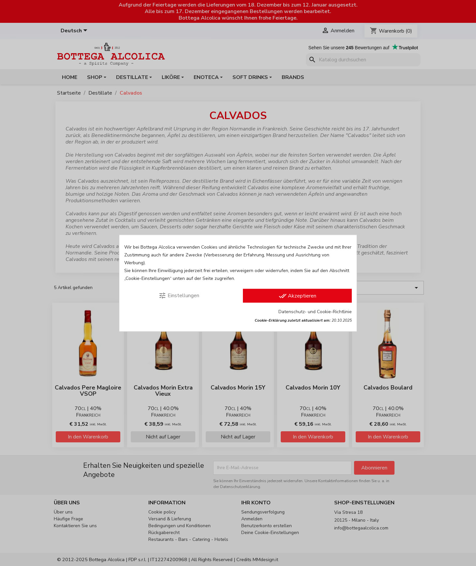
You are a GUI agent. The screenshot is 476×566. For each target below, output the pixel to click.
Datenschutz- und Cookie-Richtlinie (315, 311)
